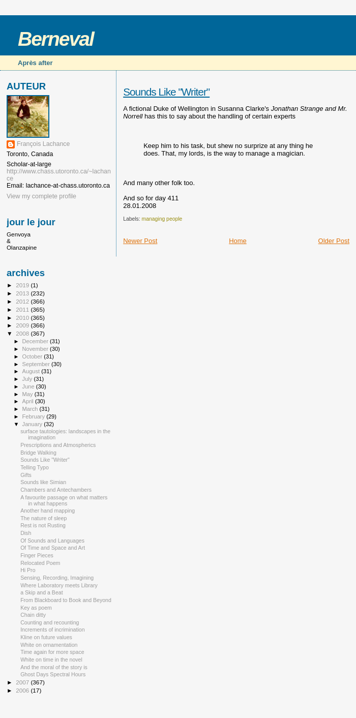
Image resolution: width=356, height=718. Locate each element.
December (36, 341)
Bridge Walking (38, 453)
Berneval (56, 39)
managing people (162, 219)
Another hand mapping (47, 510)
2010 (23, 317)
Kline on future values (46, 637)
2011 (23, 309)
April (28, 401)
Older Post (333, 241)
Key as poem (36, 608)
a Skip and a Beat (41, 592)
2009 (23, 325)
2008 (23, 333)
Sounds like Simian (43, 482)
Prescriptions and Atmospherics (58, 445)
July (28, 379)
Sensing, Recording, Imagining (57, 578)
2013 (23, 293)
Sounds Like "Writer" (166, 92)
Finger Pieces (36, 555)
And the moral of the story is (53, 667)
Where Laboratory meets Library (59, 585)
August (32, 371)
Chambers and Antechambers (56, 490)
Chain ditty (33, 615)
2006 (23, 690)
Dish (25, 533)
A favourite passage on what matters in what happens (63, 500)
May (28, 394)
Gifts (26, 475)
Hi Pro (27, 570)
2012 (23, 301)
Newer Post (140, 241)
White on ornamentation (48, 645)
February (34, 416)
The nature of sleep (43, 518)
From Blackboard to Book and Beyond (65, 600)
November (36, 349)
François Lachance (43, 143)
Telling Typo (34, 467)
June (29, 386)
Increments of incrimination (52, 629)
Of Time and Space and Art (52, 548)
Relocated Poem (40, 563)
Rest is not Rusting (43, 525)
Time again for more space (52, 652)
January (33, 424)
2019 (23, 285)
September (37, 364)
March (31, 409)
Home (238, 241)
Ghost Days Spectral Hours (52, 674)
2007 (23, 682)
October (33, 356)
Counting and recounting (49, 622)
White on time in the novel (51, 659)
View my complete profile (41, 196)
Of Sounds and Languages (52, 540)
